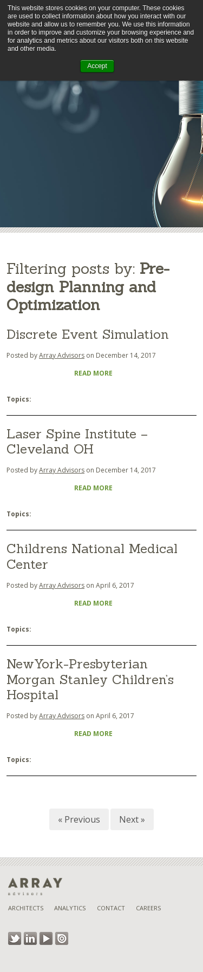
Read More (93, 373)
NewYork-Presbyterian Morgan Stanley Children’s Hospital (90, 679)
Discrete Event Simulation (87, 334)
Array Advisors (61, 355)
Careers (148, 908)
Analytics (70, 908)
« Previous (79, 819)
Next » (132, 819)
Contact (111, 908)
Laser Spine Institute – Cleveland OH (77, 441)
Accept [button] (97, 66)
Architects (25, 908)
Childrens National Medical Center (92, 556)
